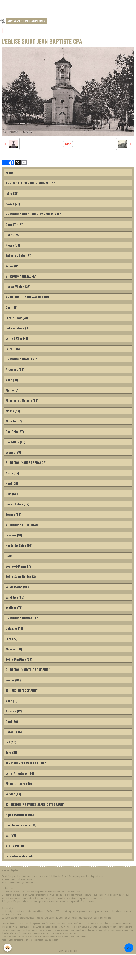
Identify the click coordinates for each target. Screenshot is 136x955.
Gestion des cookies (68, 951)
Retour (68, 144)
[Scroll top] (128, 947)
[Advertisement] (64, 8)
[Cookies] (8, 948)
